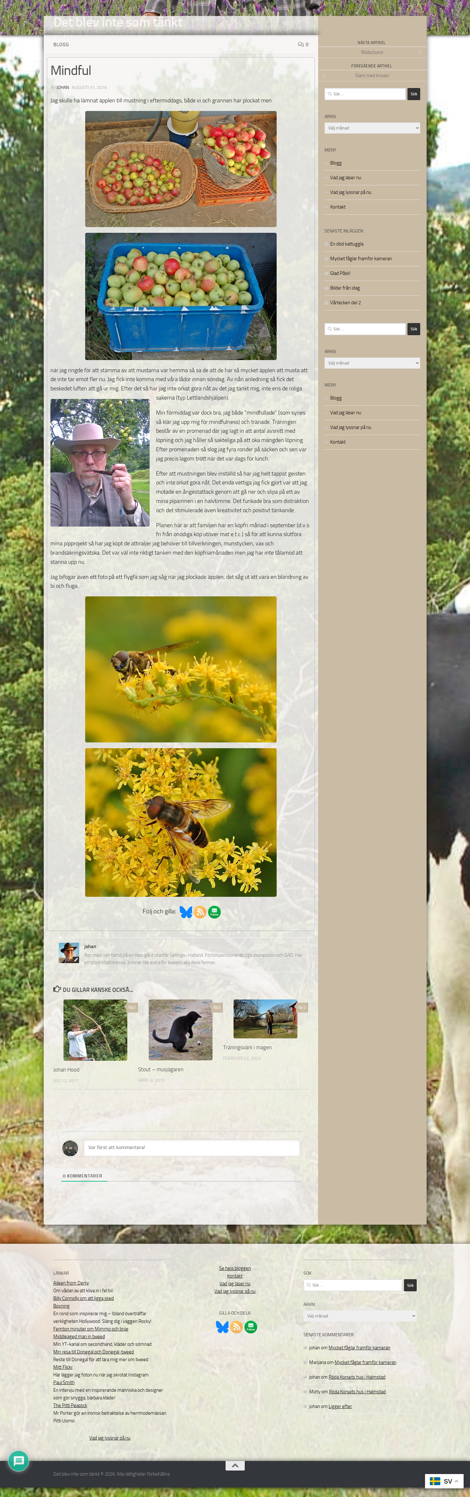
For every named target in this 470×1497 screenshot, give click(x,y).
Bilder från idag (345, 297)
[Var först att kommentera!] (191, 1157)
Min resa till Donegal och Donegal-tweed (93, 1361)
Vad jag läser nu (345, 187)
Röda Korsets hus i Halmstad (357, 1387)
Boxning (61, 1315)
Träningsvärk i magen (247, 1057)
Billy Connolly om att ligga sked (83, 1308)
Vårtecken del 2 (345, 312)
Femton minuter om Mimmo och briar (91, 1338)
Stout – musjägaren (160, 1079)
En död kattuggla (346, 253)
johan (62, 97)
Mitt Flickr (63, 1377)
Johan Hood (66, 1079)
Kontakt (338, 216)
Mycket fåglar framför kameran (361, 268)
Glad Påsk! (340, 283)
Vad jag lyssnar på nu (350, 202)
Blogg (61, 54)
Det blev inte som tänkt (118, 22)
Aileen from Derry (71, 1292)
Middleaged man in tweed (79, 1346)
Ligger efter (340, 1416)
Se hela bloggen (235, 1278)
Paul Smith (64, 1392)
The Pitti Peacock (70, 1415)
